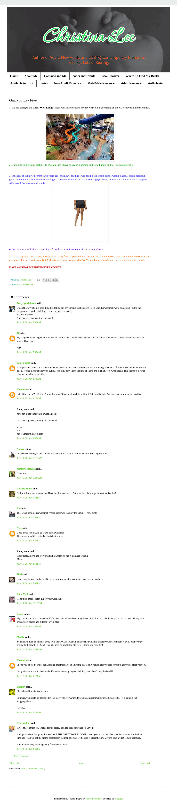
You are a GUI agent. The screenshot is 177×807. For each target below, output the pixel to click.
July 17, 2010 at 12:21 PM (29, 649)
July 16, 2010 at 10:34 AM (29, 478)
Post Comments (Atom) (33, 768)
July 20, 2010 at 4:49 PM (29, 749)
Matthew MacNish (26, 469)
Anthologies (156, 83)
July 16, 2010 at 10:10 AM (29, 458)
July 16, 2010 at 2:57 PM (29, 540)
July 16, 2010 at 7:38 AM (29, 322)
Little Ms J (22, 594)
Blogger (118, 798)
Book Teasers (110, 76)
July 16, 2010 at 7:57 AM (29, 352)
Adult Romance (131, 83)
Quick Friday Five (25, 284)
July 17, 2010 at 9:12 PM (29, 676)
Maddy (20, 637)
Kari (19, 508)
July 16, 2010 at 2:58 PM (29, 564)
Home (14, 76)
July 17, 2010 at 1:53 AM (29, 626)
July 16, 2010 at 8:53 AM (29, 379)
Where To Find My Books (142, 76)
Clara (20, 528)
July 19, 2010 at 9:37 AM (29, 712)
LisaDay (21, 687)
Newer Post (15, 763)
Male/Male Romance (101, 83)
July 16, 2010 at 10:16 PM (29, 603)
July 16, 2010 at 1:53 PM (29, 517)
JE (18, 333)
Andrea (21, 449)
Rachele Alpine (24, 488)
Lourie (20, 614)
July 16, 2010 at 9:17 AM (29, 398)
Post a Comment (21, 756)
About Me (31, 76)
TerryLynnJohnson (26, 303)
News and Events (84, 76)
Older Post (145, 763)
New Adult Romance (67, 83)
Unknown (22, 389)
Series (44, 83)
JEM (19, 574)
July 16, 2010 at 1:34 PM (29, 497)
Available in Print (21, 83)
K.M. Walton (23, 723)
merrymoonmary (94, 798)
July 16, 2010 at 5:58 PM (29, 583)
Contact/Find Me (55, 76)
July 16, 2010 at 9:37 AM (29, 438)
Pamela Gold (23, 363)
